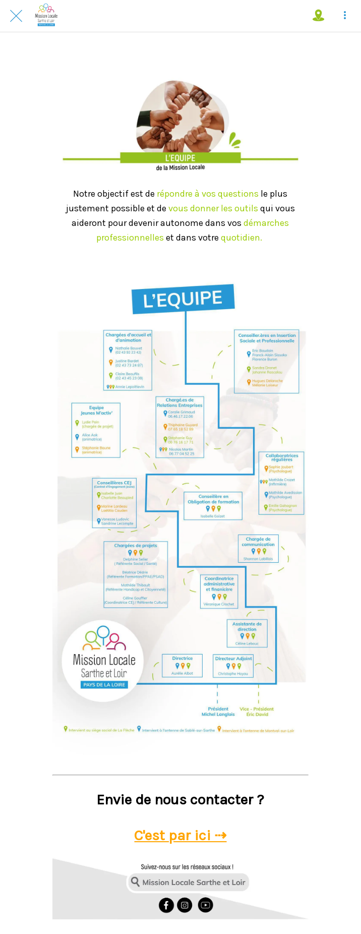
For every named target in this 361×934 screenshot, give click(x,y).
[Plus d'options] (345, 16)
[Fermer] (16, 16)
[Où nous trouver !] (319, 16)
